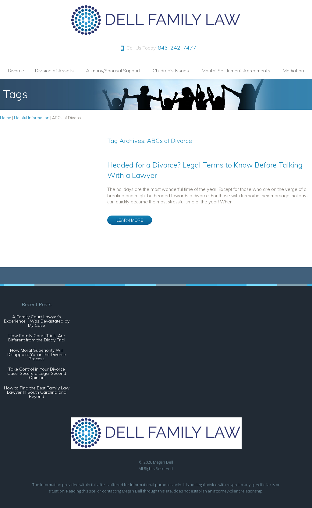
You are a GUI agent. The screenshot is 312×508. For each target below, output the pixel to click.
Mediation (293, 70)
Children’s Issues (171, 70)
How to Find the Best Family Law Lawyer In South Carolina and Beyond (36, 392)
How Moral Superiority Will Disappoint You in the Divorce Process (36, 354)
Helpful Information (31, 117)
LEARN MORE (129, 220)
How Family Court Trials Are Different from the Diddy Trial (36, 338)
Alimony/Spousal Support (113, 70)
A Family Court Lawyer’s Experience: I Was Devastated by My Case (36, 321)
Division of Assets (54, 70)
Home (5, 117)
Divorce (16, 70)
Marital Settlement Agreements (235, 70)
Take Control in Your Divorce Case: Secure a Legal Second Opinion (36, 373)
